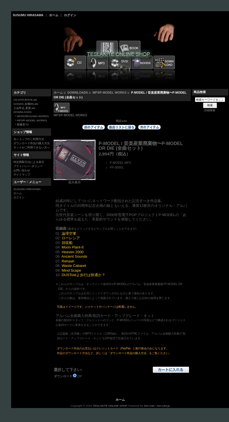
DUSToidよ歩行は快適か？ (83, 275)
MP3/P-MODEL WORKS (109, 92)
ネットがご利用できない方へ (31, 147)
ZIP (79, 376)
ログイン (70, 15)
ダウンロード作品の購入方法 (31, 143)
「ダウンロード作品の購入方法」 (128, 353)
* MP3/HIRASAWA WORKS (31, 116)
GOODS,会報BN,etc (25, 103)
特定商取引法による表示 (28, 161)
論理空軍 (69, 233)
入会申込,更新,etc (24, 108)
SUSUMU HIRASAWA (28, 15)
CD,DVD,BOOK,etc (25, 99)
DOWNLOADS (78, 92)
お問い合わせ (21, 170)
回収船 (67, 243)
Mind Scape (71, 270)
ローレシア (71, 238)
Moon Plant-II (73, 247)
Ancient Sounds (74, 256)
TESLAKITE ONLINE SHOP (110, 405)
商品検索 (200, 92)
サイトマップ (21, 174)
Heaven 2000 (73, 252)
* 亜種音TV (21, 124)
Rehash (68, 261)
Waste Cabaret (74, 266)
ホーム (53, 15)
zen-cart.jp (163, 405)
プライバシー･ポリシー (28, 166)
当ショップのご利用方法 (28, 139)
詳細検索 (209, 110)
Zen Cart (149, 405)
